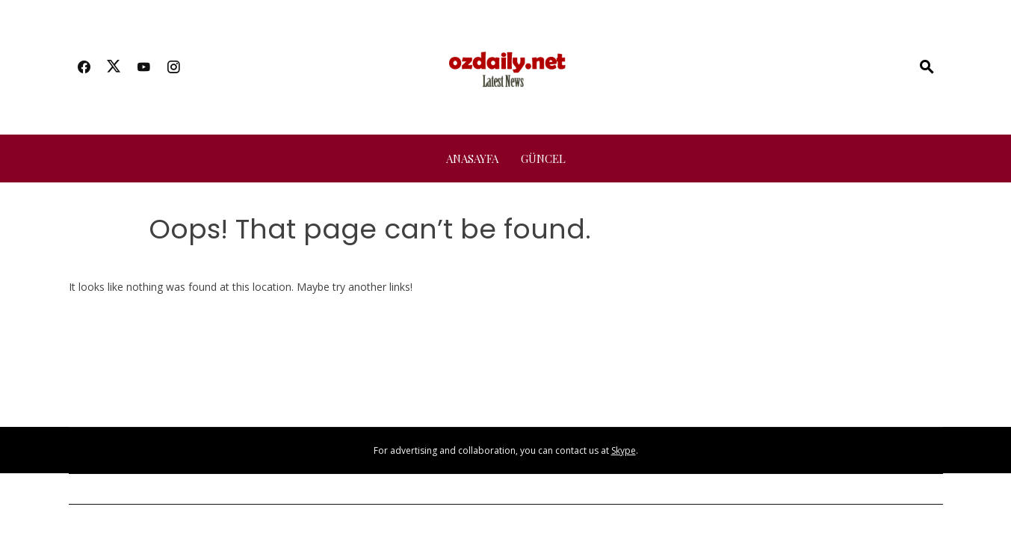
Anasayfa (472, 158)
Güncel (543, 158)
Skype (623, 450)
